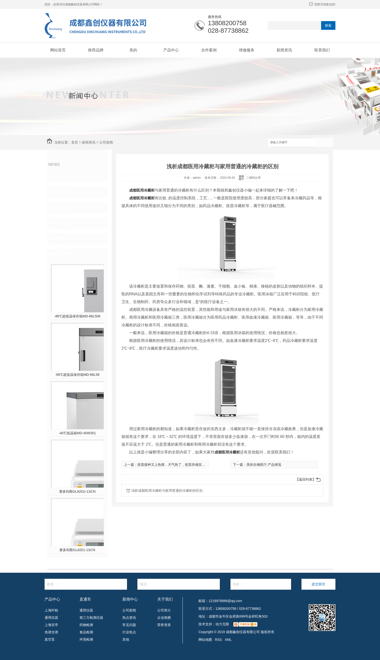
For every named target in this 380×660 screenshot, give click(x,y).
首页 (74, 142)
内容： (260, 584)
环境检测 (86, 639)
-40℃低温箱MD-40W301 (77, 433)
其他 (58, 238)
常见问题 (63, 207)
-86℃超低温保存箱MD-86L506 (77, 316)
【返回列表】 (305, 479)
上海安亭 (51, 625)
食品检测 (86, 632)
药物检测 (86, 625)
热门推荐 (63, 254)
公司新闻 (106, 142)
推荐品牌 (95, 50)
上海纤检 (51, 610)
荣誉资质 (164, 625)
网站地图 (205, 640)
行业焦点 (63, 223)
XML (228, 640)
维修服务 (246, 50)
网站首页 (58, 50)
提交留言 (318, 584)
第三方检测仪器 (91, 618)
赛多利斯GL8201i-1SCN (77, 491)
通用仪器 (51, 618)
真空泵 (50, 639)
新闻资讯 (284, 50)
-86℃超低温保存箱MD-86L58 (77, 375)
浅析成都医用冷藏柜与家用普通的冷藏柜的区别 (167, 490)
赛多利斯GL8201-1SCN (77, 550)
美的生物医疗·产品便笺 (263, 465)
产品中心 (171, 50)
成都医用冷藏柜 (142, 190)
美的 (133, 50)
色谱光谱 (51, 632)
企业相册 (164, 618)
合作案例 (209, 50)
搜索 (328, 25)
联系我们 (322, 50)
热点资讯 (63, 192)
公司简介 (164, 610)
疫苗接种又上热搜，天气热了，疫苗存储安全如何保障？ (179, 465)
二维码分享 (253, 177)
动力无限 (222, 624)
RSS (218, 640)
